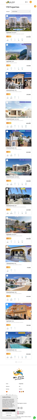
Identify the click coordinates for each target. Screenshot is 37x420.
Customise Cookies (9, 412)
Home (7, 384)
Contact (20, 389)
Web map (26, 416)
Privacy (19, 416)
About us (7, 386)
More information (5, 408)
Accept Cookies (8, 410)
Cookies (22, 416)
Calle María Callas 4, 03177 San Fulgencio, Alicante (17, 403)
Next (30, 22)
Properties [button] (21, 384)
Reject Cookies (9, 415)
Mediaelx (19, 418)
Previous (7, 22)
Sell (19, 386)
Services (7, 389)
